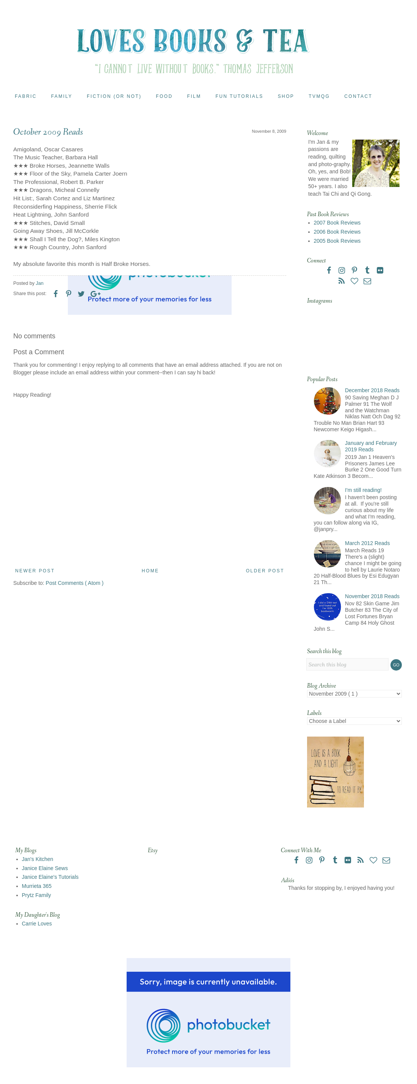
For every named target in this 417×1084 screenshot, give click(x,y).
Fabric (26, 96)
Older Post (265, 570)
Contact (358, 96)
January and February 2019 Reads (371, 446)
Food (164, 96)
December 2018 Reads (372, 390)
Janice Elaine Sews (45, 868)
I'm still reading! (363, 490)
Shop (286, 96)
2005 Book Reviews (337, 241)
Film (194, 96)
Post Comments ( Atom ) (74, 583)
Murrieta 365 (37, 886)
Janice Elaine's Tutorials (50, 877)
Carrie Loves (37, 924)
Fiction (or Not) (114, 96)
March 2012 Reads (367, 543)
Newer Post (35, 570)
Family (61, 96)
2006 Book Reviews (337, 232)
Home (150, 570)
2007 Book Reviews (337, 223)
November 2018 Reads (372, 596)
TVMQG (319, 96)
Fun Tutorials (239, 96)
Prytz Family (36, 895)
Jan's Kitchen (37, 859)
